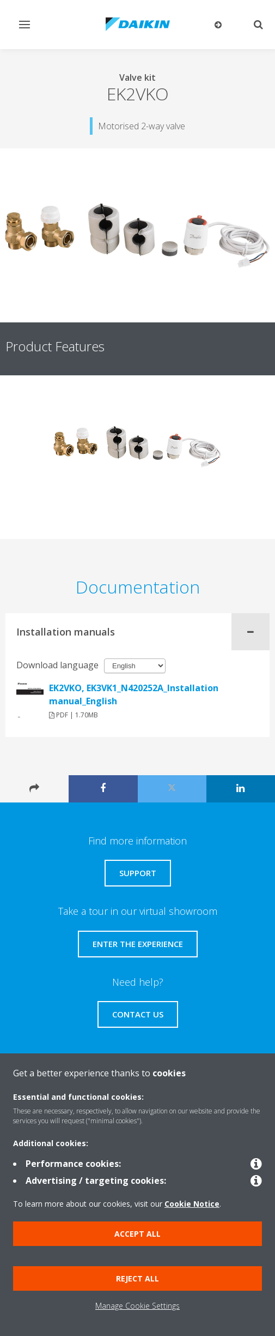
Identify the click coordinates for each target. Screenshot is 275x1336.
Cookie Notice (191, 1204)
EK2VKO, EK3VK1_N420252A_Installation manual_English (133, 694)
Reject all (137, 1278)
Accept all (137, 1234)
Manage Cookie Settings (137, 1306)
